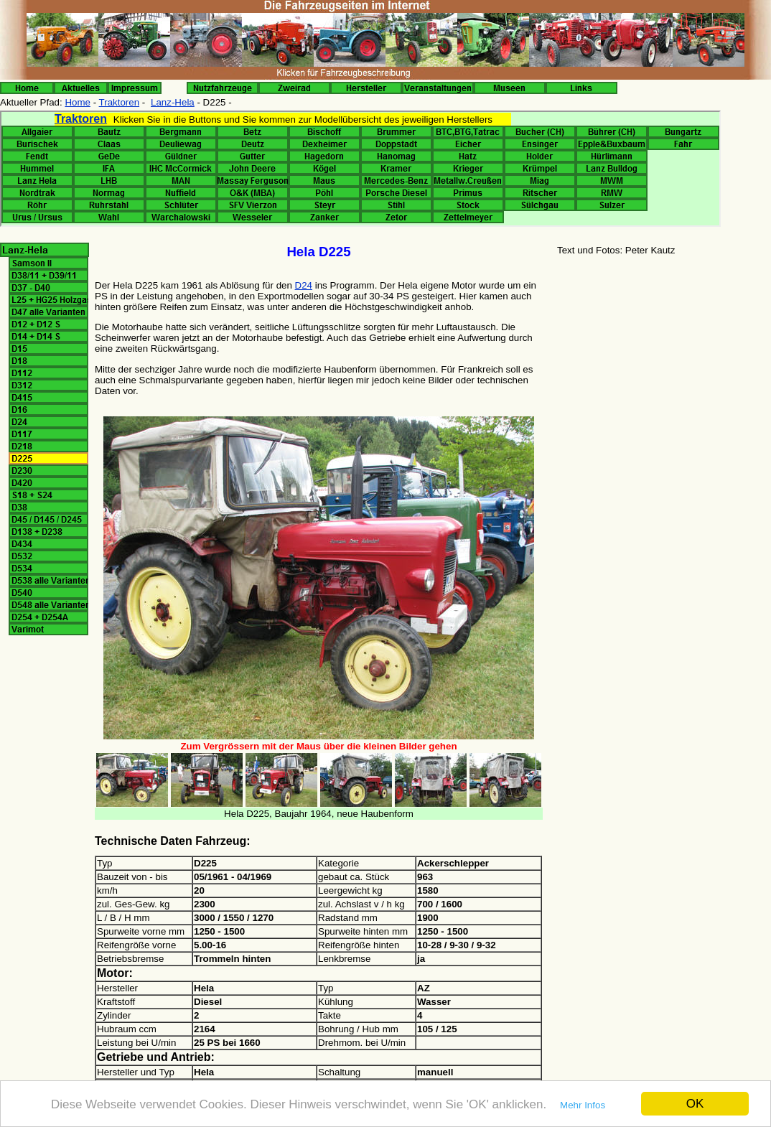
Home (77, 102)
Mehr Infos (582, 1105)
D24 (303, 285)
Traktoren (119, 102)
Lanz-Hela (173, 102)
